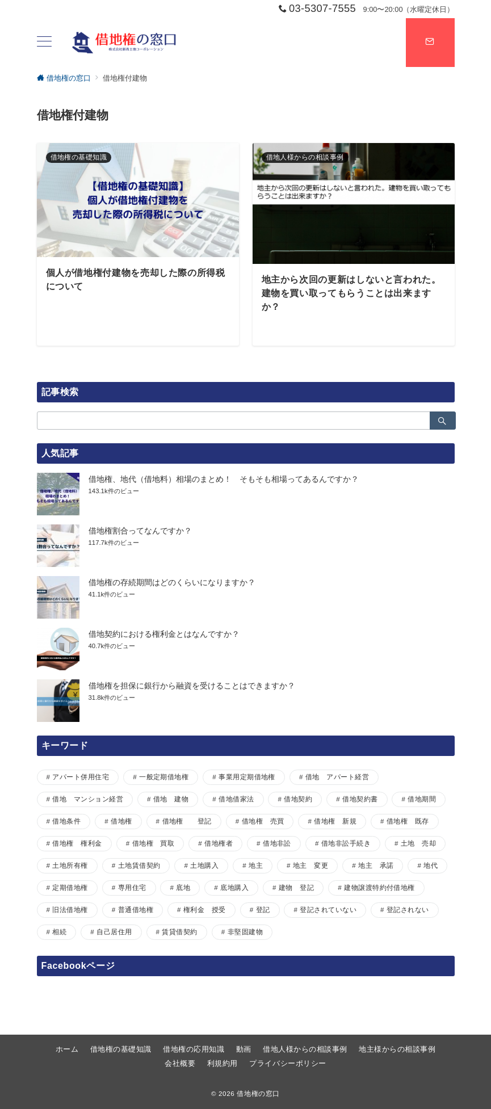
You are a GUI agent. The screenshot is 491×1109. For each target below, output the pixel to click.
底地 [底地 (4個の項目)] (183, 887)
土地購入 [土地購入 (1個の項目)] (204, 865)
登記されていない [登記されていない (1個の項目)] (328, 909)
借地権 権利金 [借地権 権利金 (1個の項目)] (77, 843)
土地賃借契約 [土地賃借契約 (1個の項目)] (139, 865)
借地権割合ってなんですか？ (140, 530)
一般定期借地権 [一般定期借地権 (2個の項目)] (163, 776)
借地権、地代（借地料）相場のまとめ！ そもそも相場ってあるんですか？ (224, 479)
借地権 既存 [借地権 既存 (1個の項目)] (408, 821)
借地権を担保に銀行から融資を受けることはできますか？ (192, 685)
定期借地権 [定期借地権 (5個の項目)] (69, 887)
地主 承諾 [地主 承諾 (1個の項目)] (375, 865)
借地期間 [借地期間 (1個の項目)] (422, 799)
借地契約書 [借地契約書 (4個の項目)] (359, 799)
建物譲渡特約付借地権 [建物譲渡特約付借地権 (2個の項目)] (379, 887)
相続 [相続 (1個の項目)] (59, 931)
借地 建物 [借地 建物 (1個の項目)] (170, 799)
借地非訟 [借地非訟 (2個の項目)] (277, 843)
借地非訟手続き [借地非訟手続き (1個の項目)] (346, 843)
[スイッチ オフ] (430, 42)
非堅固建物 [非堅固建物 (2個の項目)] (245, 931)
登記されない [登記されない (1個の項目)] (408, 909)
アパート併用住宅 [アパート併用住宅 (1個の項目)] (80, 776)
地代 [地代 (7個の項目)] (430, 865)
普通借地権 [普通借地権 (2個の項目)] (135, 909)
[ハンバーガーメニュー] (44, 42)
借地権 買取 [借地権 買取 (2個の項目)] (153, 843)
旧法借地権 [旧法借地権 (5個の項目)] (69, 909)
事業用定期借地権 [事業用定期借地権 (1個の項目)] (247, 776)
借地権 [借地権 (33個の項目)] (121, 821)
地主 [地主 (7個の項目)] (256, 865)
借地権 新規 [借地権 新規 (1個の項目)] (335, 821)
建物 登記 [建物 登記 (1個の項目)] (296, 887)
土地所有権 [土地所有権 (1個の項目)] (69, 865)
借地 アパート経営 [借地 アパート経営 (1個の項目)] (337, 776)
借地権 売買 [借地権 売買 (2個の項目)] (263, 821)
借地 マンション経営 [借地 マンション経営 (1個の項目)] (87, 799)
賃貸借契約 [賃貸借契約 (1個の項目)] (179, 931)
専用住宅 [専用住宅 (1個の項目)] (132, 887)
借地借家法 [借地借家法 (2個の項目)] (236, 799)
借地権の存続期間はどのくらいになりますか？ (172, 582)
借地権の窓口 (258, 1093)
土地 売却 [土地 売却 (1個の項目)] (418, 843)
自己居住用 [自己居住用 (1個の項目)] (114, 931)
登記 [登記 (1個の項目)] (263, 909)
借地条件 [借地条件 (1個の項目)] (66, 821)
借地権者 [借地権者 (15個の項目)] (218, 843)
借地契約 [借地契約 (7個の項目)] (298, 799)
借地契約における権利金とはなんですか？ (164, 633)
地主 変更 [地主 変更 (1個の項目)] (310, 865)
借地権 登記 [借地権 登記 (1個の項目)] (187, 821)
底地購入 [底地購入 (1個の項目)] (234, 887)
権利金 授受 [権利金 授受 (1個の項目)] (204, 909)
